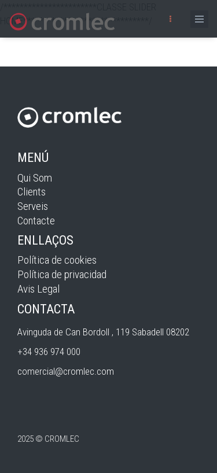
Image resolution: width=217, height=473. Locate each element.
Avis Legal (38, 288)
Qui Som (34, 177)
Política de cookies (57, 260)
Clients (31, 191)
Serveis (32, 206)
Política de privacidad (61, 274)
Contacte (36, 220)
